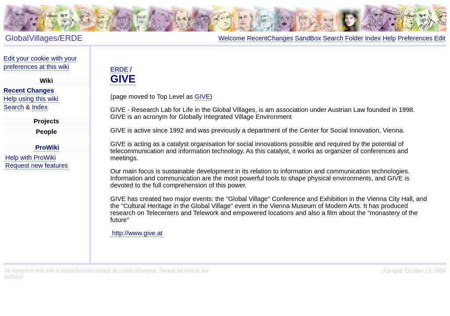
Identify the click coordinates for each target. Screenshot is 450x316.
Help (389, 38)
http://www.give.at (136, 233)
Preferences (415, 38)
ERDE (119, 69)
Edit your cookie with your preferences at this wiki (40, 62)
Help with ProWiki (30, 157)
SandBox (308, 38)
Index (373, 38)
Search (333, 38)
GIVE (122, 79)
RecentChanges (270, 38)
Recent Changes (29, 90)
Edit (439, 38)
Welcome (231, 38)
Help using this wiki (31, 98)
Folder (354, 38)
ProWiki (46, 147)
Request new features (36, 165)
